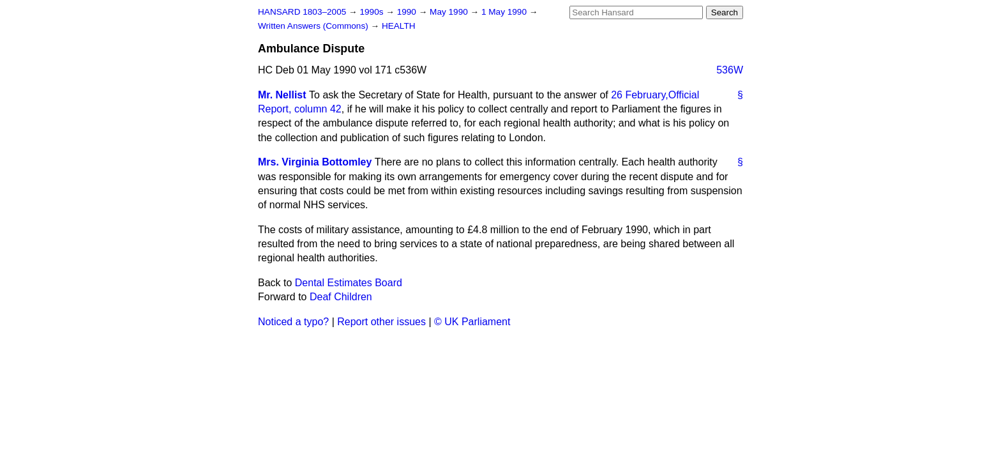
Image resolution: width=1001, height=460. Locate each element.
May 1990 (450, 12)
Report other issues (381, 321)
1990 (408, 12)
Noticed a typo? (293, 321)
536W (729, 70)
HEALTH (399, 26)
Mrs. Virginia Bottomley (315, 162)
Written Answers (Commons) (314, 26)
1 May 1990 (505, 12)
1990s (372, 12)
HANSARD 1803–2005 (302, 12)
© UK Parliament (472, 321)
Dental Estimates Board (348, 282)
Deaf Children (341, 296)
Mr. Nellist (282, 94)
